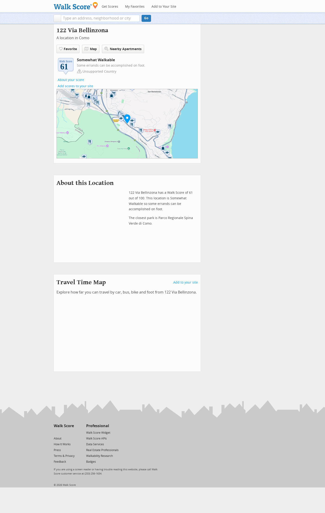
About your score (71, 80)
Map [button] (91, 49)
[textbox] (100, 18)
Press (57, 450)
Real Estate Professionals (102, 450)
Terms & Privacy (64, 456)
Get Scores (110, 7)
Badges (91, 461)
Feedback (60, 461)
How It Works (62, 444)
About (57, 438)
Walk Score (64, 426)
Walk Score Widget (98, 432)
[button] (57, 18)
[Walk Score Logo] (76, 6)
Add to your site (185, 282)
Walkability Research (99, 456)
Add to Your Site (163, 7)
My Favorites (135, 7)
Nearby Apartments (123, 49)
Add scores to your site (75, 86)
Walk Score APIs (96, 438)
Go (146, 18)
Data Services (95, 444)
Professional (97, 426)
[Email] (70, 432)
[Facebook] (63, 432)
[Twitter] (56, 432)
